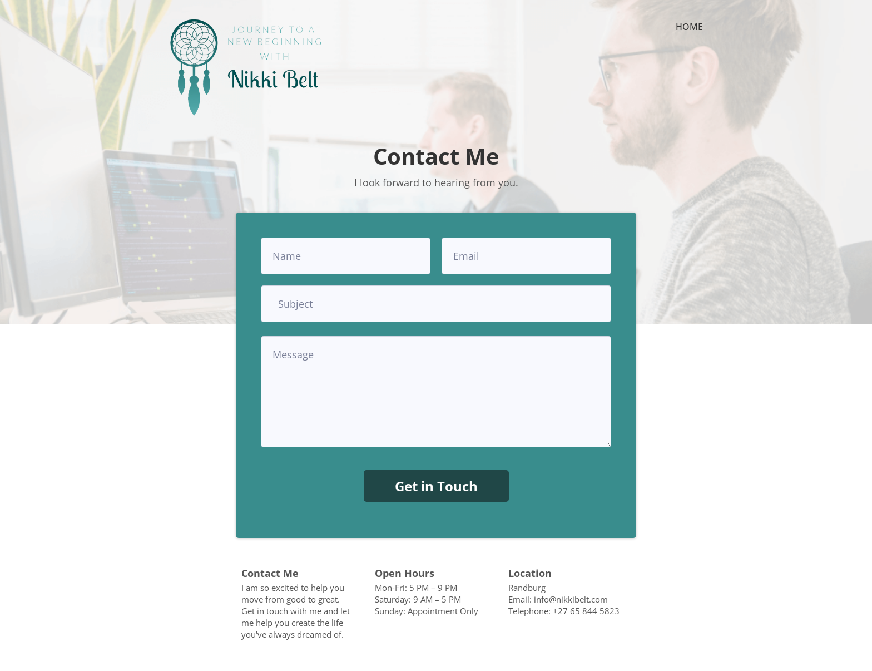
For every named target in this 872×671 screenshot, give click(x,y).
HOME (689, 27)
